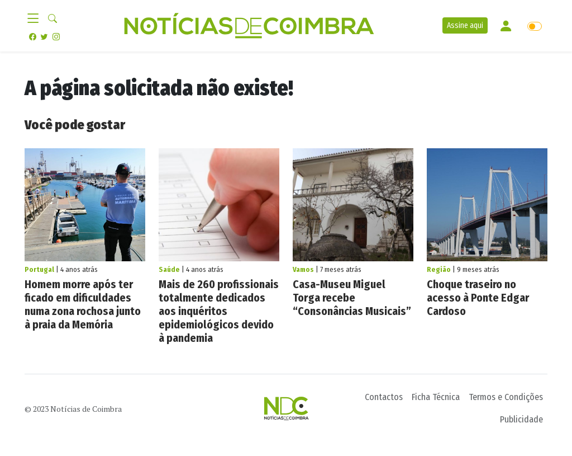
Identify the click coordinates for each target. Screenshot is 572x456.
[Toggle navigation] (36, 19)
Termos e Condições (506, 397)
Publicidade (521, 419)
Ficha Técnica (436, 397)
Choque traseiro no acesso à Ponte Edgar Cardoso (478, 298)
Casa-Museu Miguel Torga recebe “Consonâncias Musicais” (353, 298)
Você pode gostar (75, 125)
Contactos (384, 397)
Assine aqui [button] (465, 25)
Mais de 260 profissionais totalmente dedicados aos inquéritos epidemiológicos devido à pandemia (219, 311)
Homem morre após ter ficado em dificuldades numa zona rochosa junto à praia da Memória (83, 304)
